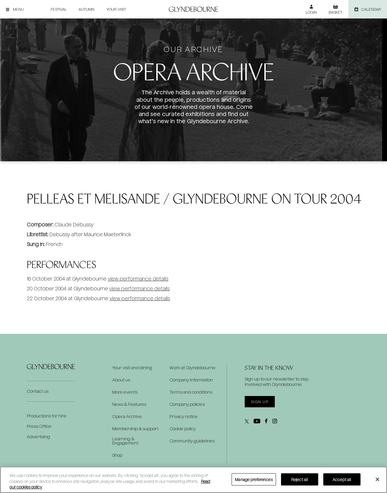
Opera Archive (127, 416)
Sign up (260, 401)
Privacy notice (183, 416)
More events (125, 392)
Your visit (116, 9)
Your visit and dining (132, 368)
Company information (191, 380)
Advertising (38, 436)
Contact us (38, 391)
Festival (59, 9)
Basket (335, 12)
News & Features (129, 404)
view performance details (138, 279)
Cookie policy (182, 429)
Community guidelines (192, 441)
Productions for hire (46, 416)
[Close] (377, 479)
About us (121, 380)
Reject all (299, 479)
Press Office (39, 426)
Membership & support (135, 429)
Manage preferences (253, 479)
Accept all (342, 479)
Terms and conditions (190, 392)
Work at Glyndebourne (192, 368)
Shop (117, 455)
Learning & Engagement (125, 441)
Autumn (86, 9)
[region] (193, 480)
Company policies (187, 404)
